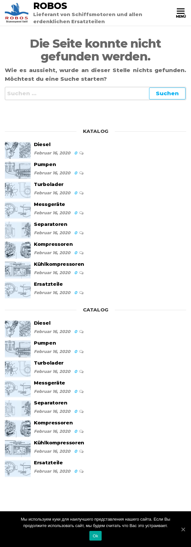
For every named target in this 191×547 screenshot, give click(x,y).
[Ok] (183, 529)
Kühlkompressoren (59, 264)
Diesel (42, 144)
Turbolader (49, 184)
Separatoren (50, 224)
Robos (50, 5)
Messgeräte (49, 204)
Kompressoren (53, 244)
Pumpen (45, 164)
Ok (95, 535)
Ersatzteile (48, 284)
